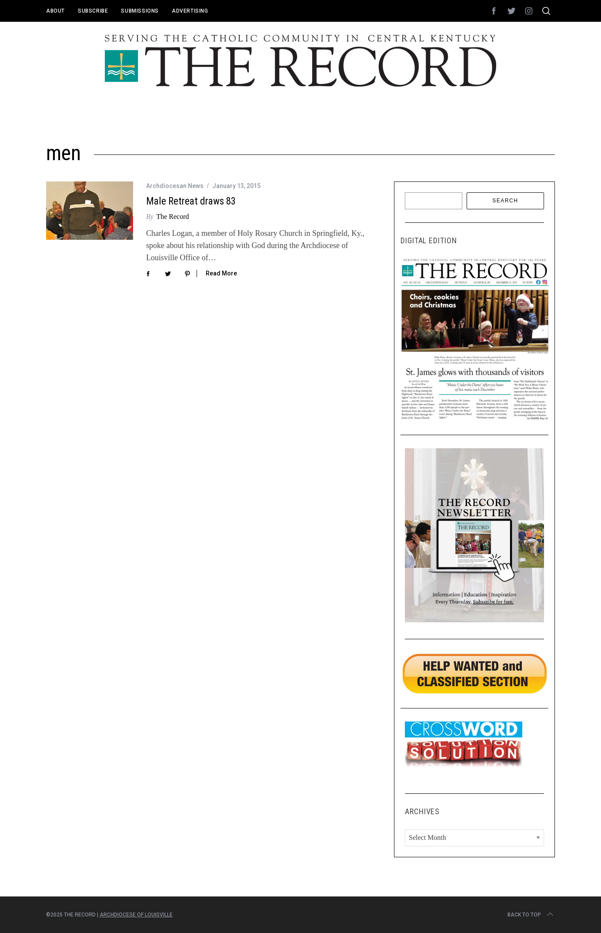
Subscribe (93, 11)
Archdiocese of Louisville (136, 915)
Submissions (140, 11)
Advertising (190, 11)
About (55, 11)
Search (505, 201)
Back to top (531, 915)
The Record (172, 216)
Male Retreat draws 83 (191, 201)
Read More (221, 273)
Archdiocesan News (175, 185)
